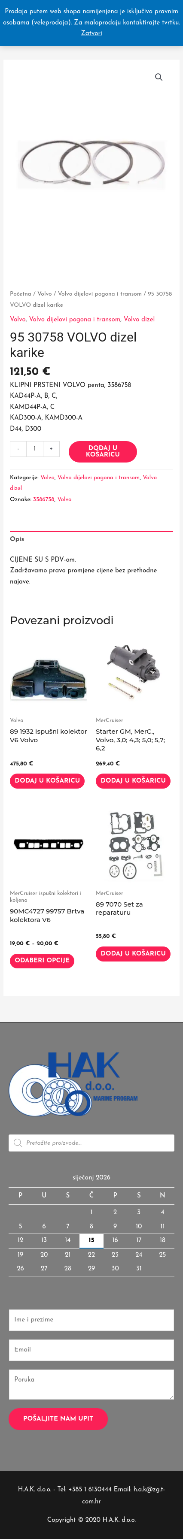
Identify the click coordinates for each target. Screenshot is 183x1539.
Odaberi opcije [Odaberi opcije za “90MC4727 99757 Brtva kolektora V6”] (42, 961)
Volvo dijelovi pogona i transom (100, 294)
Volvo (44, 294)
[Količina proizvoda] (34, 449)
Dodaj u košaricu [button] (47, 781)
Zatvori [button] (91, 33)
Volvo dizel (139, 320)
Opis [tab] (17, 539)
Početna (20, 294)
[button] (159, 77)
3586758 (43, 499)
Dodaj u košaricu (103, 451)
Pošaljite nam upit (58, 1419)
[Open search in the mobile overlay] (91, 1143)
